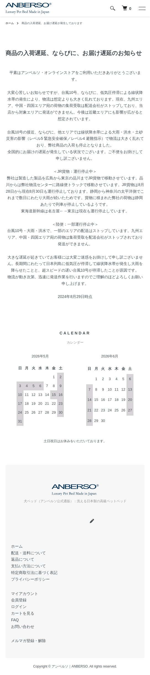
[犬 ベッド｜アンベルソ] (126, 8)
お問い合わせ (22, 626)
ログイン (19, 606)
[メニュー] (141, 8)
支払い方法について (28, 566)
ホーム (10, 23)
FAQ (15, 620)
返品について (22, 559)
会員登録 (19, 600)
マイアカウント (24, 593)
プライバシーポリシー (30, 579)
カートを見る (22, 613)
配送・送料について (28, 553)
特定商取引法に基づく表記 (34, 572)
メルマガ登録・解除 (28, 640)
